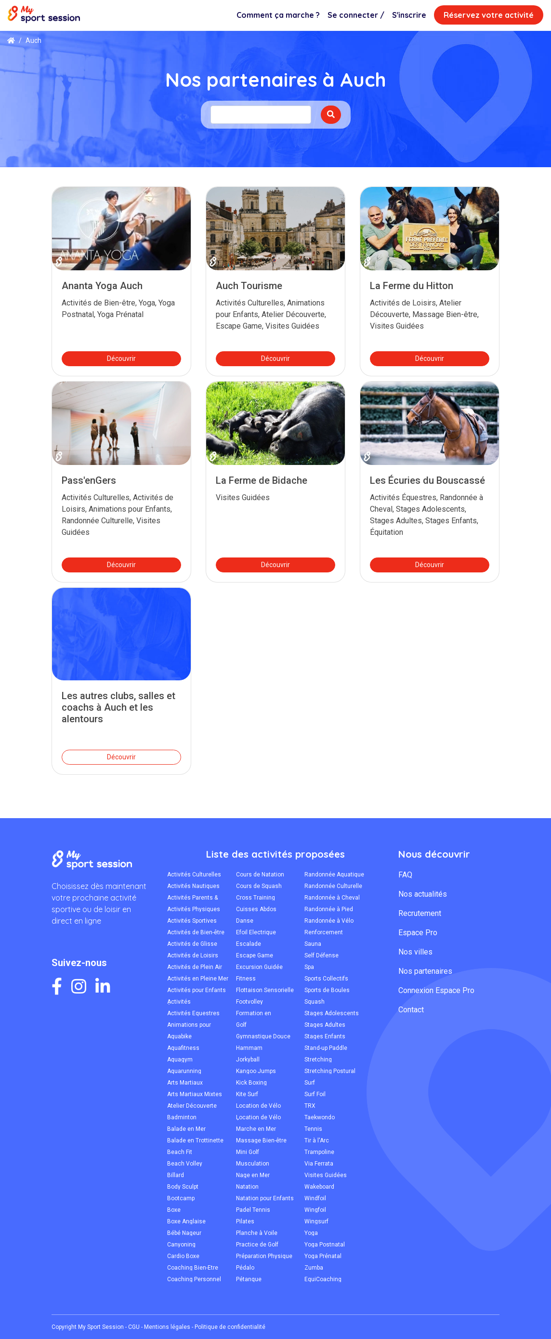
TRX (309, 1106)
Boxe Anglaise (186, 1221)
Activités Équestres (193, 1013)
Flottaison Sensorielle (265, 990)
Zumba (313, 1268)
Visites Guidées (325, 1175)
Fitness (246, 978)
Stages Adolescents (331, 1013)
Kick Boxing (251, 1083)
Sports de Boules (327, 990)
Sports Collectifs (326, 978)
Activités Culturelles (194, 874)
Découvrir (121, 358)
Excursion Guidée (259, 967)
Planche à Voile (256, 1233)
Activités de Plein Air (194, 967)
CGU (134, 1327)
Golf (241, 1025)
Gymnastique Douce (263, 1036)
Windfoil (315, 1198)
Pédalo (245, 1268)
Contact (411, 1009)
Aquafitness (183, 1048)
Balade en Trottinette (195, 1140)
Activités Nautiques (193, 886)
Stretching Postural (329, 1071)
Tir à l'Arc (316, 1140)
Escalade (248, 944)
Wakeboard (319, 1187)
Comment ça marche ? (278, 15)
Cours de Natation (260, 874)
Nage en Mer (253, 1175)
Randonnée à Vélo (329, 921)
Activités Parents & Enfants (192, 898)
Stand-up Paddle (325, 1048)
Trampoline (319, 1152)
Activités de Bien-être (195, 932)
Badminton (182, 1117)
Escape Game (254, 955)
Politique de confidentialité (230, 1327)
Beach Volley (184, 1164)
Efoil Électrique (256, 932)
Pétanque (249, 1279)
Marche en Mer (256, 1129)
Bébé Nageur (184, 1233)
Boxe (174, 1210)
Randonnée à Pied (328, 909)
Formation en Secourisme (253, 1013)
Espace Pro (417, 932)
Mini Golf (247, 1152)
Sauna (312, 944)
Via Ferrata (318, 1164)
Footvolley (249, 1002)
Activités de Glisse (192, 944)
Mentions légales (167, 1327)
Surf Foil (315, 1094)
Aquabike (179, 1036)
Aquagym (180, 1059)
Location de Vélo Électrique (258, 1117)
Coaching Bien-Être (192, 1268)
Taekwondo (319, 1117)
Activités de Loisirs (192, 955)
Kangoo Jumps (256, 1071)
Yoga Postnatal (324, 1244)
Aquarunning (184, 1071)
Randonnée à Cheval (332, 898)
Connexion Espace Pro (436, 990)
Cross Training (255, 898)
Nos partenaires (425, 971)
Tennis (313, 1129)
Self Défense (321, 955)
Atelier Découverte (192, 1106)
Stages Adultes (324, 1025)
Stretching (318, 1059)
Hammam (249, 1048)
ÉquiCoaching (322, 1279)
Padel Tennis (253, 1210)
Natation (247, 1187)
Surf (309, 1083)
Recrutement (419, 913)
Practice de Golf (257, 1244)
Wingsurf (316, 1221)
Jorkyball (248, 1059)
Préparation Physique (264, 1256)
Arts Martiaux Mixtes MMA (194, 1094)
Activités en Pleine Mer (197, 978)
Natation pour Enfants (265, 1198)
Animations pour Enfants (189, 1025)
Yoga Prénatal (322, 1256)
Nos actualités (422, 894)
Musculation (252, 1164)
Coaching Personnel (194, 1279)
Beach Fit (179, 1152)
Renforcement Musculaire (323, 932)
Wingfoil (315, 1210)
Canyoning (181, 1244)
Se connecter (356, 15)
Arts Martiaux (185, 1083)
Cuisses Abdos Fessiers (256, 909)
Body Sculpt (182, 1187)
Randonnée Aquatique (334, 874)
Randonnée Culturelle (333, 886)
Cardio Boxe (183, 1256)
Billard (175, 1175)
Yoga (311, 1233)
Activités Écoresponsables (190, 1002)
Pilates (245, 1221)
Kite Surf (247, 1094)
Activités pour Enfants (196, 990)
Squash (314, 1002)
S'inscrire (409, 15)
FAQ (405, 874)
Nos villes (415, 951)
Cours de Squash (259, 886)
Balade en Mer (186, 1129)
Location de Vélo (258, 1106)
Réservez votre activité (489, 15)
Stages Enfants (324, 1036)
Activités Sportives (192, 921)
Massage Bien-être (261, 1140)
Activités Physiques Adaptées (193, 909)
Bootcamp (181, 1198)
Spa (309, 967)
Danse (244, 921)
